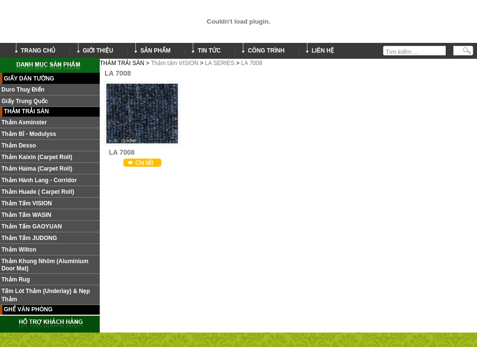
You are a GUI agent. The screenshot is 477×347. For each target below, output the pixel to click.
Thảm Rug (15, 279)
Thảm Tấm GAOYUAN (31, 226)
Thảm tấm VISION (175, 63)
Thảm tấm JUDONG (29, 238)
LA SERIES (219, 63)
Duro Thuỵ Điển (22, 89)
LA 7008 (251, 63)
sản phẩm (155, 50)
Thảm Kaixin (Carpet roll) (36, 157)
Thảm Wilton (18, 249)
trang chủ (38, 50)
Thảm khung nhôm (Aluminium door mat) (44, 265)
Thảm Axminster (24, 122)
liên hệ (323, 50)
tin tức (209, 50)
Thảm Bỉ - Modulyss (28, 134)
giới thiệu (98, 50)
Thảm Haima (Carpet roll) (36, 168)
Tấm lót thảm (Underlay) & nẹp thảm (45, 295)
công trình (266, 50)
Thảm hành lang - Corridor (39, 180)
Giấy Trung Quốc (24, 101)
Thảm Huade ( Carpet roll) (37, 191)
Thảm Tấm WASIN (26, 215)
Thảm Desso (18, 145)
